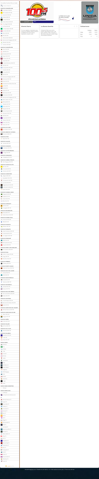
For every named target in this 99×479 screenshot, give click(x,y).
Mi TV (3, 418)
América (4, 344)
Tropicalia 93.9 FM (6, 118)
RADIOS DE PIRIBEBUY (5, 261)
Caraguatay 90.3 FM (6, 157)
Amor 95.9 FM (5, 49)
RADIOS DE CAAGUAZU (6, 146)
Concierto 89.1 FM (6, 169)
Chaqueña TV (5, 450)
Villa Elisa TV (4, 459)
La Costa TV (4, 427)
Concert (3, 354)
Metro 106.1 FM (5, 314)
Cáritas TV (4, 406)
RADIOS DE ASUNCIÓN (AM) (7, 8)
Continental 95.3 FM (6, 233)
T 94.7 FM (4, 337)
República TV (5, 441)
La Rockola (4, 360)
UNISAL (3, 376)
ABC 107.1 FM (4, 167)
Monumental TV (5, 422)
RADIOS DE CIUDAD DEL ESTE (7, 164)
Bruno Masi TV (5, 404)
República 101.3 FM (6, 335)
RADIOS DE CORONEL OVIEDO (7, 192)
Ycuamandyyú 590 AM (7, 300)
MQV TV (3, 425)
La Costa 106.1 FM (6, 183)
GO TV (3, 416)
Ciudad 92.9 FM (5, 280)
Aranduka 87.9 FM (6, 54)
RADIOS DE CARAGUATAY (6, 155)
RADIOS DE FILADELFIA (6, 224)
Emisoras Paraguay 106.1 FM (8, 77)
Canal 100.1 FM (5, 61)
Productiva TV (5, 445)
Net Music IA (4, 365)
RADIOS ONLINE (4, 342)
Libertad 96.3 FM (5, 287)
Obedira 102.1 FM (5, 104)
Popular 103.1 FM (5, 109)
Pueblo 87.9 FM (5, 296)
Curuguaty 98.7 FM (6, 208)
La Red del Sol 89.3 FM (7, 187)
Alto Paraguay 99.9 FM (7, 162)
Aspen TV (4, 402)
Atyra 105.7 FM (5, 139)
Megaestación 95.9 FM (7, 185)
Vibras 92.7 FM (5, 125)
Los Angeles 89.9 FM (6, 236)
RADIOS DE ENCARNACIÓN (6, 210)
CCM (3, 351)
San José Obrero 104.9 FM (7, 294)
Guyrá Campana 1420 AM (7, 231)
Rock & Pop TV (5, 443)
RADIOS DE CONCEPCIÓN (6, 173)
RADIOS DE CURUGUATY (6, 203)
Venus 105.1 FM (5, 122)
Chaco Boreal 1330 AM (7, 22)
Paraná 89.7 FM (5, 213)
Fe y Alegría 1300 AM (6, 24)
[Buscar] (9, 5)
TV (1, 397)
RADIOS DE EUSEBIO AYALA (7, 217)
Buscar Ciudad (14, 3)
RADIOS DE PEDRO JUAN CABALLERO (9, 247)
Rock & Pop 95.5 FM (6, 111)
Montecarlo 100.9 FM (6, 95)
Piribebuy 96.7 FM (6, 263)
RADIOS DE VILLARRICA (6, 333)
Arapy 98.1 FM (5, 256)
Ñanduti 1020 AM (5, 42)
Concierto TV (4, 409)
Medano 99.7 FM (5, 226)
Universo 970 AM (5, 45)
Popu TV (3, 436)
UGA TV (3, 452)
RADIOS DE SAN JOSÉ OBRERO (7, 291)
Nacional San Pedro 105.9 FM (8, 303)
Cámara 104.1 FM (5, 58)
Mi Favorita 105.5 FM (6, 243)
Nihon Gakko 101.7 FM (6, 100)
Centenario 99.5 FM (6, 148)
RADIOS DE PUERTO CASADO (7, 266)
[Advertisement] (67, 12)
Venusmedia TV (5, 457)
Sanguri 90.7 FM (5, 317)
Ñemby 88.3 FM (5, 102)
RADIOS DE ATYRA (5, 136)
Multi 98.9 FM (5, 275)
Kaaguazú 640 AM (6, 194)
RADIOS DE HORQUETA (6, 229)
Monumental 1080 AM (6, 38)
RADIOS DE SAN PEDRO (6, 298)
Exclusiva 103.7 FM (6, 79)
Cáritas (3, 349)
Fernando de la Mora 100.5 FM (8, 84)
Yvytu (3, 383)
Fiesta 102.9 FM (5, 199)
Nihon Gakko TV (5, 434)
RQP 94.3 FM (4, 116)
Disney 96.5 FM (5, 72)
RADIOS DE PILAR (4, 252)
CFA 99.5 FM (4, 65)
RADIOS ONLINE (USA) (6, 390)
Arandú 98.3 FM (5, 273)
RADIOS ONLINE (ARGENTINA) (7, 386)
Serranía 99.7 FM (5, 143)
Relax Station (5, 367)
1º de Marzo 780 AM (6, 10)
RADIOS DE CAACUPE (5, 141)
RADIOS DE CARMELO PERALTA (7, 160)
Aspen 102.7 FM (5, 56)
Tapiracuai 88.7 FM (6, 282)
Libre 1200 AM (5, 33)
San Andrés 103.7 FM (6, 129)
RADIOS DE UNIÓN (5, 319)
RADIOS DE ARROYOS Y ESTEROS (8, 132)
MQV (3, 363)
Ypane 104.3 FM (5, 189)
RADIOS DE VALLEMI (5, 324)
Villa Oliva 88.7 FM (6, 331)
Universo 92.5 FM (5, 171)
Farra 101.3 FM (5, 81)
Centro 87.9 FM (5, 321)
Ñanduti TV (4, 432)
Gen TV (3, 413)
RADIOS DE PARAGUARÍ (6, 238)
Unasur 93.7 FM (5, 289)
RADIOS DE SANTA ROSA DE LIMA (8, 312)
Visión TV (4, 461)
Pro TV (3, 438)
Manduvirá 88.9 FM (6, 134)
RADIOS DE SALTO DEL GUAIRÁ (7, 270)
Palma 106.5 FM (5, 106)
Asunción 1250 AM (6, 15)
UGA (3, 374)
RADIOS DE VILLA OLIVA (6, 328)
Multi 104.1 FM (5, 240)
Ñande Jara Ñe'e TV (6, 429)
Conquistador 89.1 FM (6, 68)
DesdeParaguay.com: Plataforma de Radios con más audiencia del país (44, 469)
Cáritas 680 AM (5, 17)
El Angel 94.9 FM (5, 153)
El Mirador (4, 393)
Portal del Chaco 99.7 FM (7, 268)
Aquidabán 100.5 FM (6, 178)
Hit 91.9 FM (4, 88)
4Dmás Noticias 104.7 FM (7, 310)
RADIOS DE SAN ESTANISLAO (7, 277)
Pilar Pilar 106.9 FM (6, 259)
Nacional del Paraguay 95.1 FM (8, 97)
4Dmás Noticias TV (6, 400)
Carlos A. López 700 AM (7, 254)
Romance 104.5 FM (6, 113)
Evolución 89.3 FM (6, 220)
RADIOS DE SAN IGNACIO (6, 284)
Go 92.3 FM (4, 86)
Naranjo (3, 388)
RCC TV (3, 448)
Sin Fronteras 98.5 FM (6, 250)
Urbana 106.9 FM (5, 120)
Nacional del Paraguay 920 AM (8, 40)
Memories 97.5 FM (6, 93)
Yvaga (3, 381)
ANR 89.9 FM (4, 52)
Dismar (3, 356)
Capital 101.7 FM (5, 196)
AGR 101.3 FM (4, 206)
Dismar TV (4, 411)
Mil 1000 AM (4, 35)
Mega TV (4, 420)
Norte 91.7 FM (5, 305)
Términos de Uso (69, 469)
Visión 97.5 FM (5, 340)
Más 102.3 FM (5, 201)
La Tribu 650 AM (5, 26)
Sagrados (4, 370)
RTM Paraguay (5, 372)
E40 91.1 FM (4, 74)
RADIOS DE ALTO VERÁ (6, 127)
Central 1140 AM (5, 19)
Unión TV (4, 454)
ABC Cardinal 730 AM (6, 13)
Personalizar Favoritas (5, 3)
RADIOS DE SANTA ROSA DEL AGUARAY (9, 307)
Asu (3, 347)
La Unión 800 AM (5, 31)
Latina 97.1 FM (5, 90)
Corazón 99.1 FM (5, 70)
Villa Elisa (4, 379)
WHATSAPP (26, 21)
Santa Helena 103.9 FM (7, 215)
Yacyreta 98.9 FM (6, 245)
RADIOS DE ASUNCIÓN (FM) (7, 47)
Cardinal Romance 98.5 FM (8, 63)
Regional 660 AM (5, 176)
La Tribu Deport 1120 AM (7, 29)
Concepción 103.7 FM (6, 180)
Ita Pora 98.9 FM (5, 326)
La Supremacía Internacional (8, 395)
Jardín (3, 358)
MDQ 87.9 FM (5, 222)
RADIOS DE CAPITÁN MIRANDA (7, 150)
